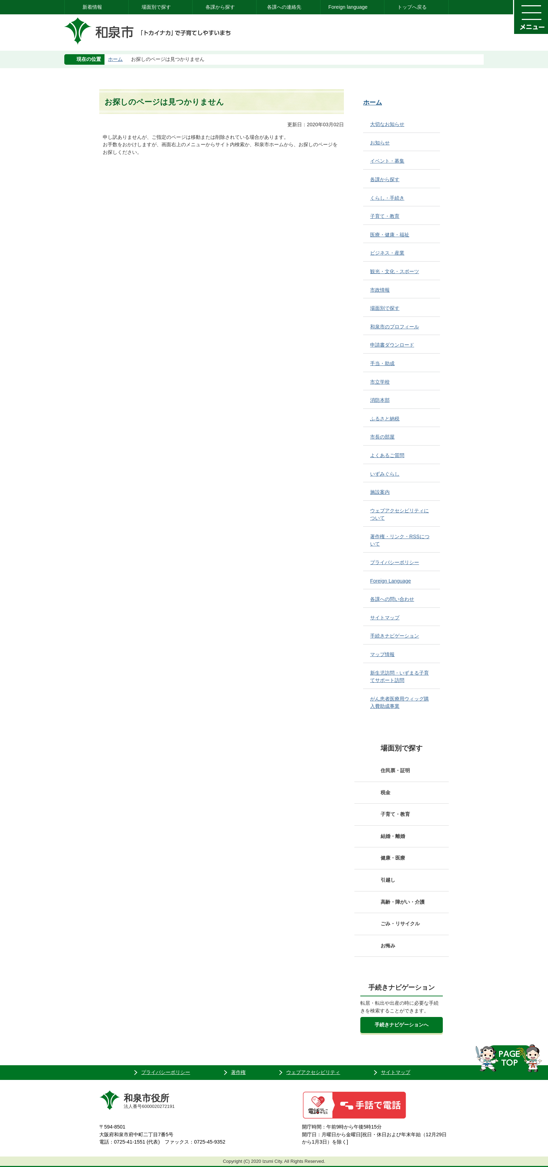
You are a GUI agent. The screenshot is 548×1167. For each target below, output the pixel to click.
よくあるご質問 (387, 455)
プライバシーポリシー (394, 562)
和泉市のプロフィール (394, 326)
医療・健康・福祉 (389, 234)
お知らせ (380, 142)
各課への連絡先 (284, 7)
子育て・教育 (384, 216)
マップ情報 (382, 654)
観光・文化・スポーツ (394, 271)
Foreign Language (390, 581)
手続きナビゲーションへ (401, 1024)
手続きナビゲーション (394, 636)
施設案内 (380, 492)
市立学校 (380, 382)
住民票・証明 (395, 770)
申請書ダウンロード (392, 345)
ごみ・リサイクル (400, 923)
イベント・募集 (387, 161)
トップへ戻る (412, 7)
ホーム (115, 59)
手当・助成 (382, 363)
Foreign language (347, 7)
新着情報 (92, 7)
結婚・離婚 (393, 836)
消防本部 (380, 400)
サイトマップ (384, 617)
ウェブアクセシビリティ (313, 1072)
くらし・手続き (387, 198)
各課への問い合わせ (392, 599)
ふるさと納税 (384, 418)
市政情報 (380, 290)
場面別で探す (156, 7)
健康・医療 (393, 858)
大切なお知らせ (387, 124)
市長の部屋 (382, 437)
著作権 (238, 1072)
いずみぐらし (384, 474)
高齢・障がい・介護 (403, 902)
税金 (385, 792)
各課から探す (220, 7)
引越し (388, 880)
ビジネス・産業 (387, 253)
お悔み (388, 945)
